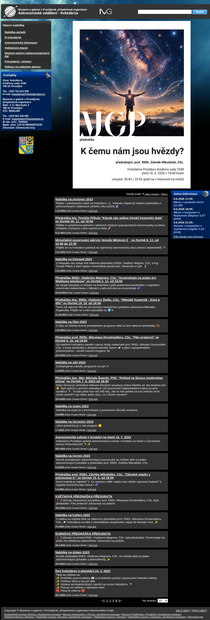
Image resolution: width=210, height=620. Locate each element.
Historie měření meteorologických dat (27, 55)
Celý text (93, 211)
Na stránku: (150, 600)
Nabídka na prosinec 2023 (74, 199)
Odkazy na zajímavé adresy (23, 66)
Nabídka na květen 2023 (72, 515)
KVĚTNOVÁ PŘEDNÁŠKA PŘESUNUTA (83, 496)
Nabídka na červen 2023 (72, 456)
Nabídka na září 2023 (70, 362)
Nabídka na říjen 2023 (71, 322)
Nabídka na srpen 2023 (72, 406)
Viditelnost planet (16, 47)
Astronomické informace (21, 42)
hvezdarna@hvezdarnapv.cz (28, 94)
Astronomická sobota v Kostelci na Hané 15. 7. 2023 (93, 437)
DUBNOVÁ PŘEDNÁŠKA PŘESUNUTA (83, 533)
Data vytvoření (150, 194)
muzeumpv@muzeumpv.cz (27, 118)
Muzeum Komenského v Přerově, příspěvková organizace (91, 614)
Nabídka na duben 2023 (72, 552)
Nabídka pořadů (15, 32)
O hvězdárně (13, 37)
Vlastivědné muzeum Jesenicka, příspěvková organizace (64, 617)
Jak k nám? (183, 610)
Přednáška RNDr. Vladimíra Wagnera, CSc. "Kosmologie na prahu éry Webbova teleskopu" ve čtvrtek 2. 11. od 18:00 (105, 279)
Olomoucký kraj (195, 617)
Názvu (164, 194)
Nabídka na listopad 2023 (73, 259)
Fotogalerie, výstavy (18, 61)
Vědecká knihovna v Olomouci (19, 617)
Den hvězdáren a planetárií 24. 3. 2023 (82, 571)
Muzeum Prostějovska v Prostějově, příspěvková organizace (151, 614)
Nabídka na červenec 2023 (74, 421)
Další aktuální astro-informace (188, 236)
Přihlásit (5, 2)
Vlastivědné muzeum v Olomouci (110, 617)
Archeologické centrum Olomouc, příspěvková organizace (32, 614)
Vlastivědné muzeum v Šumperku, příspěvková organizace (157, 617)
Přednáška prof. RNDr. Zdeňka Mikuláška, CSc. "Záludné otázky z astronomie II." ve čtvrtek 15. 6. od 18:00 (102, 476)
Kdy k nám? (199, 610)
